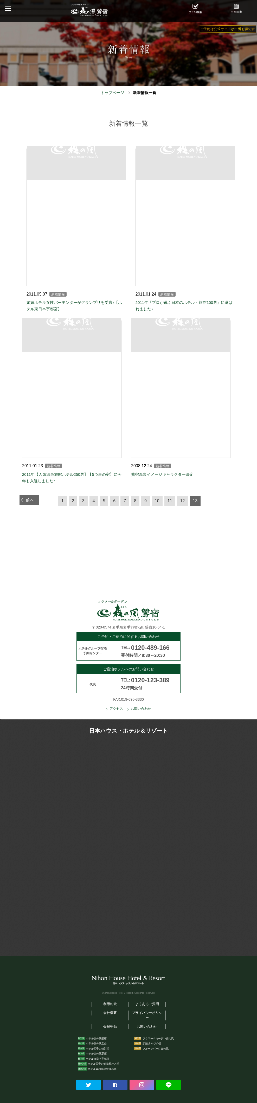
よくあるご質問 (147, 1004)
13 (195, 501)
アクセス (116, 709)
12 (182, 501)
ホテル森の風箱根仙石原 (102, 1068)
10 (157, 501)
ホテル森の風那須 (96, 1053)
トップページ (112, 92)
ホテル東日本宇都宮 (97, 1058)
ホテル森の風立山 (96, 1043)
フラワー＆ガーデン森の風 (158, 1038)
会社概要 (110, 1013)
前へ (30, 500)
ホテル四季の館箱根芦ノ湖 (103, 1063)
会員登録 (110, 1026)
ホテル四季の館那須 (97, 1048)
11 (170, 501)
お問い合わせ (141, 709)
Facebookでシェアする (115, 1085)
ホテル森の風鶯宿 (96, 1038)
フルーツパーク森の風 (156, 1048)
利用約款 (110, 1004)
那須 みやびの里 (152, 1043)
